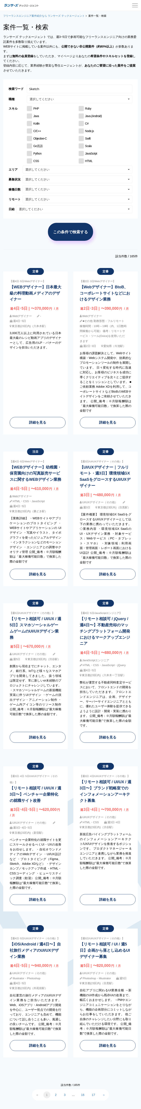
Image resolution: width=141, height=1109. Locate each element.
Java (36, 116)
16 (82, 1095)
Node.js (89, 131)
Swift (87, 138)
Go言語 (38, 146)
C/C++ (37, 131)
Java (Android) (93, 116)
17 (93, 1095)
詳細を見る (37, 422)
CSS (36, 161)
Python (37, 153)
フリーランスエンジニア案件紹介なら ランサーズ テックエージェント (44, 15)
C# (87, 123)
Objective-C (40, 138)
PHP (36, 108)
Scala (88, 146)
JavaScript (91, 153)
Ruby (88, 108)
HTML (88, 161)
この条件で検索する (70, 231)
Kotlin (36, 123)
